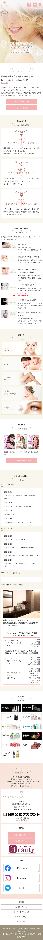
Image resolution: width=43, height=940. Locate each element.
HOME (21, 902)
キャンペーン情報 (21, 108)
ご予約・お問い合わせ (22, 912)
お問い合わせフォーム (22, 835)
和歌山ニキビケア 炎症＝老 (14, 539)
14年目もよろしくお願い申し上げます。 (18, 522)
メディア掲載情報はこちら (21, 460)
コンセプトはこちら (21, 101)
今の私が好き (9, 514)
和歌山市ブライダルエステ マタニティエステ (21, 555)
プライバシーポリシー (22, 917)
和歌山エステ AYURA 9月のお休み (18, 506)
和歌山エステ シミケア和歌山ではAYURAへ (20, 547)
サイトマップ (21, 922)
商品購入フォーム (21, 841)
